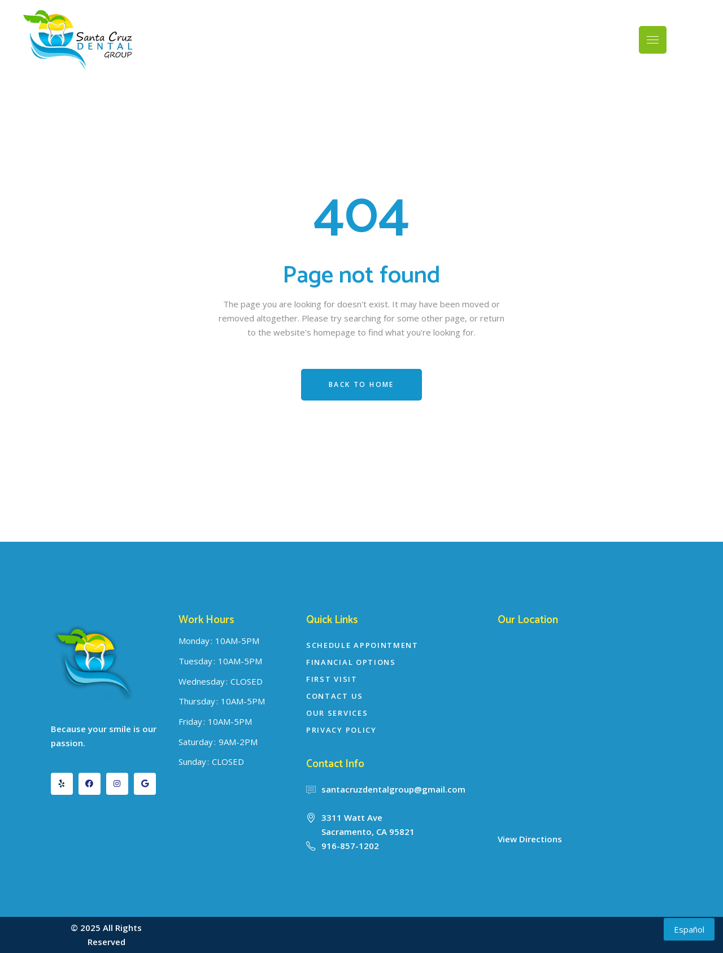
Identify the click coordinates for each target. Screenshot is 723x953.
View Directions (530, 839)
